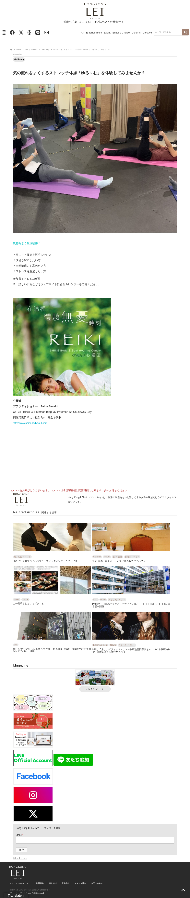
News (19, 49)
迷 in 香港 (117, 557)
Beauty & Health (31, 49)
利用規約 (40, 883)
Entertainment (94, 32)
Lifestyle (147, 32)
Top (10, 49)
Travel (107, 557)
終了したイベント (22, 557)
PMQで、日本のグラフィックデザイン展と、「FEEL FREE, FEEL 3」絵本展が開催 (131, 605)
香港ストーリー (132, 557)
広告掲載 (65, 883)
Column (136, 32)
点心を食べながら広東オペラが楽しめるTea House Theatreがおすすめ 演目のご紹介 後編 (52, 649)
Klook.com (20, 858)
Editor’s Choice (121, 32)
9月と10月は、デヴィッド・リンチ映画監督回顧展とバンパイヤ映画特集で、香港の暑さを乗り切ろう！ (131, 650)
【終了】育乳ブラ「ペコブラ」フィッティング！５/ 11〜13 (45, 561)
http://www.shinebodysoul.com (30, 423)
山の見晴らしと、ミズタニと (28, 603)
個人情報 (53, 883)
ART (95, 600)
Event (107, 32)
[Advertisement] (94, 455)
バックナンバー (95, 689)
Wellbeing (45, 49)
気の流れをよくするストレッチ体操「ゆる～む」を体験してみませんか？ (79, 73)
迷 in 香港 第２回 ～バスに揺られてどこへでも (119, 561)
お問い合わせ (97, 883)
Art (82, 32)
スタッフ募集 (80, 883)
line (16, 645)
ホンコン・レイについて (20, 883)
